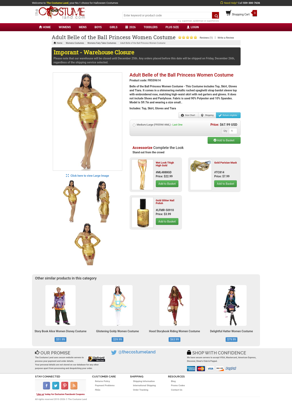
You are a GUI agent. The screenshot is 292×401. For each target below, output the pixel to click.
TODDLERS (150, 27)
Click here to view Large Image (87, 175)
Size (188, 115)
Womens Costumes (75, 43)
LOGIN (193, 27)
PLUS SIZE (172, 27)
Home (58, 43)
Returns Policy (102, 381)
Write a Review (226, 37)
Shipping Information (144, 381)
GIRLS (113, 27)
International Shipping (144, 385)
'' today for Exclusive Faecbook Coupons (60, 394)
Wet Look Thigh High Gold (165, 164)
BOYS (98, 27)
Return (228, 115)
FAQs (97, 389)
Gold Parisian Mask (225, 162)
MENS (83, 27)
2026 (130, 27)
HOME (45, 27)
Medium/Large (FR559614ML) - (158, 124)
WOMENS (65, 27)
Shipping (207, 115)
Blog (173, 381)
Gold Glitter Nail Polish (165, 202)
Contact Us (176, 389)
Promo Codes (178, 385)
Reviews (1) (206, 37)
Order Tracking (140, 389)
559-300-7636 (251, 2)
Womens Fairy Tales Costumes (101, 43)
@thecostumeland (137, 351)
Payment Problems (105, 385)
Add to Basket (224, 140)
